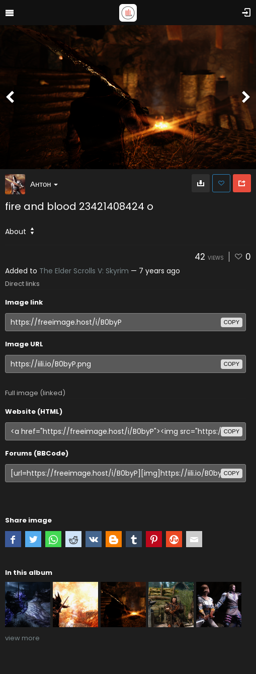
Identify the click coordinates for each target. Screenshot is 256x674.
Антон (44, 184)
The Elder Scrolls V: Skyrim (84, 271)
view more (22, 638)
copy (231, 322)
